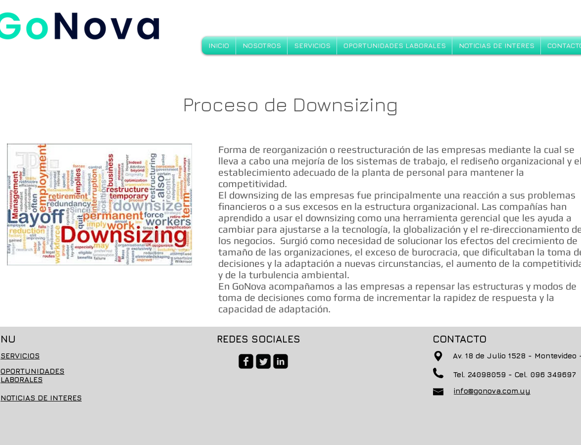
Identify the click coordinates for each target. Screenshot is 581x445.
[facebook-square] (246, 361)
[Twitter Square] (263, 361)
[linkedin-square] (280, 361)
